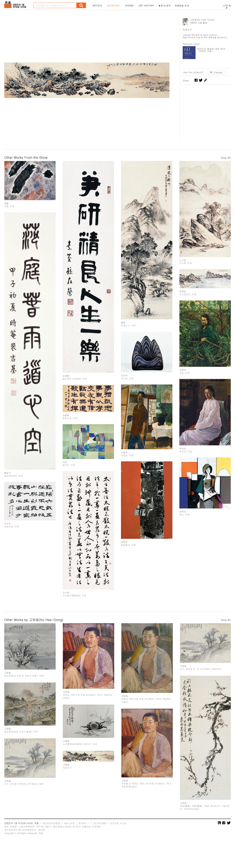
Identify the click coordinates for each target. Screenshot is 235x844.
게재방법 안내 (182, 5)
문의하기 (82, 823)
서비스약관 (69, 823)
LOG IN (227, 5)
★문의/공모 (164, 5)
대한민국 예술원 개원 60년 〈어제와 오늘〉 (211, 49)
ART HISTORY (146, 5)
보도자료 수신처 (118, 823)
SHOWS (129, 5)
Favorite (218, 72)
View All (226, 157)
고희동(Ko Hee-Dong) (202, 19)
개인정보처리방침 (51, 823)
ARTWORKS (113, 5)
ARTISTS (97, 5)
